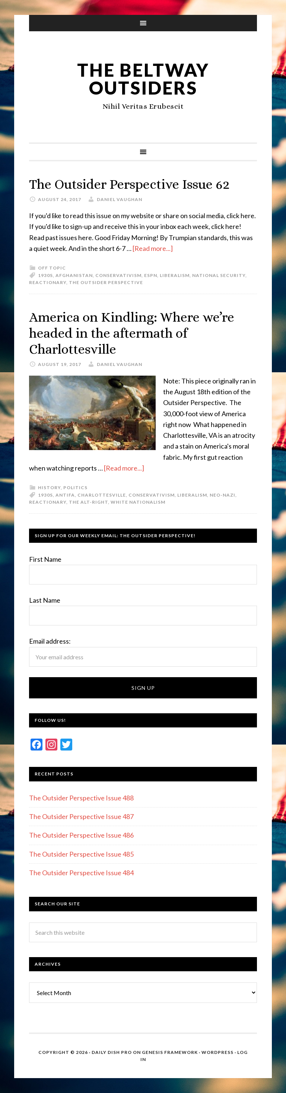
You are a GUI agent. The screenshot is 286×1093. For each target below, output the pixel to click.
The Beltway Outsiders (143, 78)
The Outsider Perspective (106, 282)
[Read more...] (153, 248)
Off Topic (52, 268)
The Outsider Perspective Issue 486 (81, 835)
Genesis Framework (170, 1052)
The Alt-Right (88, 502)
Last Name (44, 600)
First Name (45, 559)
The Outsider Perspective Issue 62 (129, 184)
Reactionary (47, 282)
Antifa (65, 495)
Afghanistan (74, 275)
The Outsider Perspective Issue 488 (81, 798)
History (49, 487)
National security (218, 275)
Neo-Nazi (222, 495)
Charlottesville (101, 495)
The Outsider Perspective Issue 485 (81, 854)
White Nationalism (138, 502)
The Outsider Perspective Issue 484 (81, 873)
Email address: (50, 641)
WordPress (217, 1052)
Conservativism (118, 275)
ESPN (150, 275)
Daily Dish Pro (112, 1052)
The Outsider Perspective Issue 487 (81, 816)
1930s (45, 275)
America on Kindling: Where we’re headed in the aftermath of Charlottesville (131, 333)
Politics (75, 487)
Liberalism (175, 275)
